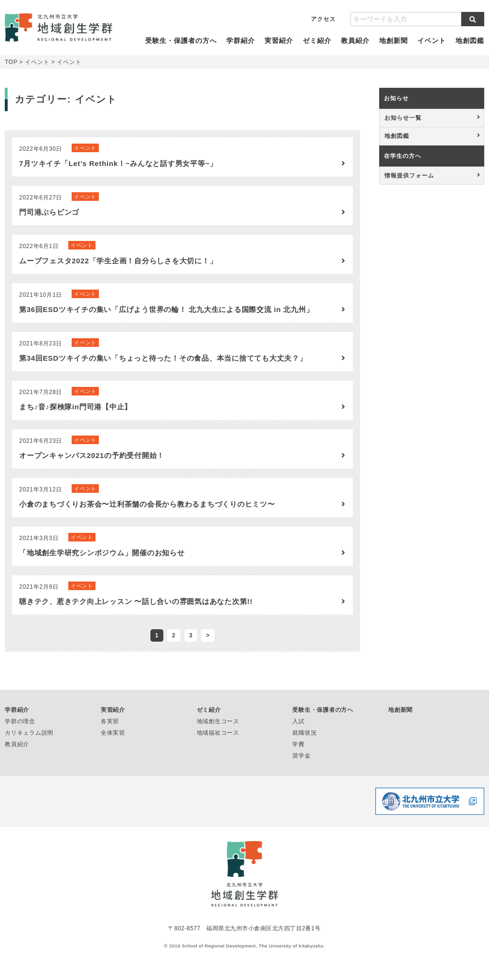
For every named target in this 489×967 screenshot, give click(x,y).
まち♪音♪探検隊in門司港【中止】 (75, 416)
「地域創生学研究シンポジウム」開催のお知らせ (102, 562)
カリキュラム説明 (29, 742)
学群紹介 (241, 45)
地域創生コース (218, 731)
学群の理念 (20, 731)
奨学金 (301, 765)
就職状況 (304, 742)
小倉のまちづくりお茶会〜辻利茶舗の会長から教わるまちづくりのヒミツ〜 (147, 513)
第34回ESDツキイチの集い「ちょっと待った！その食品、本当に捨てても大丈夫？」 (163, 368)
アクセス (323, 19)
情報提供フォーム (409, 185)
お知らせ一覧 (403, 127)
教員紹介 (354, 45)
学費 (298, 753)
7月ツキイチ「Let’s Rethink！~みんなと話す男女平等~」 (118, 173)
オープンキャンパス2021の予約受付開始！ (91, 465)
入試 (298, 731)
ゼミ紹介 (316, 45)
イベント (429, 45)
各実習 (110, 731)
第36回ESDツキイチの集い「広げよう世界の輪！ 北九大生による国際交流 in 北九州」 (166, 319)
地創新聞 (392, 45)
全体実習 (113, 742)
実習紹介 (278, 45)
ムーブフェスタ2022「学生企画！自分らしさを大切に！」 (118, 270)
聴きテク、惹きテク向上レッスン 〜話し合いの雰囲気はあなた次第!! (136, 611)
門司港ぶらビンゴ (49, 222)
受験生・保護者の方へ (183, 45)
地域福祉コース (218, 742)
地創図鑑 (467, 45)
